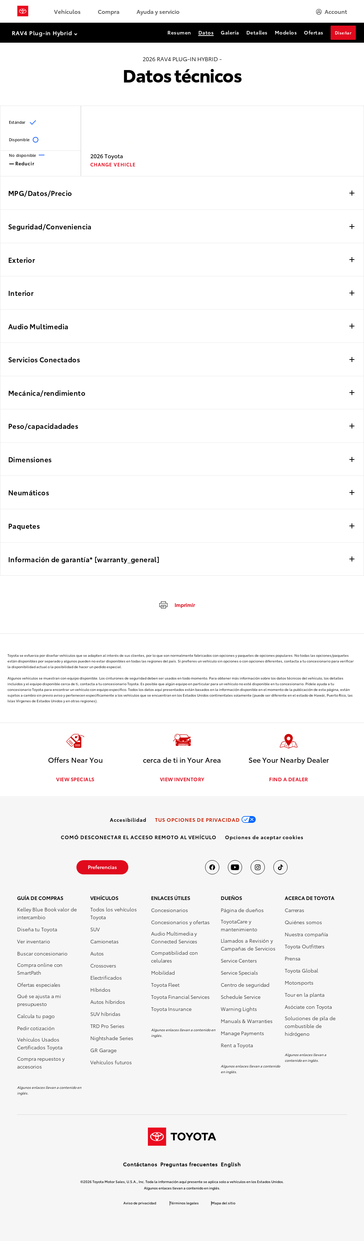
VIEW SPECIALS (75, 779)
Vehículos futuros (111, 1062)
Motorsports (299, 982)
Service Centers (239, 960)
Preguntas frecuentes (189, 1164)
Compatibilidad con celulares (174, 956)
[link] (128, 819)
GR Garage (103, 1050)
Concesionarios (169, 910)
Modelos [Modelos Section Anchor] (286, 32)
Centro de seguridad (245, 984)
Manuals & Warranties (247, 1020)
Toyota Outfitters (305, 946)
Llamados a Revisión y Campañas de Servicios (248, 944)
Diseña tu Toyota (37, 929)
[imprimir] (176, 604)
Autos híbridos (107, 1001)
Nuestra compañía (306, 934)
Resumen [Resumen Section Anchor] (179, 32)
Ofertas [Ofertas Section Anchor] (313, 32)
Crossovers (103, 965)
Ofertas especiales (38, 984)
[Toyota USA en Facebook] (212, 867)
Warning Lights (239, 1008)
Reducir (21, 163)
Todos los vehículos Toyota (113, 913)
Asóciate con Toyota (308, 1006)
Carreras (294, 910)
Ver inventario (33, 941)
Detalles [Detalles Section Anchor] (257, 32)
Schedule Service (240, 996)
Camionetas (104, 941)
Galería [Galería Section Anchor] (230, 32)
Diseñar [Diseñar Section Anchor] (343, 33)
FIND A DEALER (288, 779)
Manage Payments (242, 1033)
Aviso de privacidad (139, 1202)
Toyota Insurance (171, 1008)
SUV (95, 929)
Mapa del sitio (223, 1202)
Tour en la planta (305, 994)
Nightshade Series (111, 1038)
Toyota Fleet (165, 984)
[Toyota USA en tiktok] (280, 867)
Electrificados (106, 977)
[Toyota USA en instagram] (258, 867)
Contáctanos (140, 1164)
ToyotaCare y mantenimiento (239, 925)
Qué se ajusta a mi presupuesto (39, 999)
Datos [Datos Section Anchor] (206, 32)
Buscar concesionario (42, 953)
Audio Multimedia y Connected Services (174, 937)
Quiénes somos (303, 922)
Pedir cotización (35, 1028)
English (231, 1164)
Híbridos (100, 989)
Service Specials (239, 972)
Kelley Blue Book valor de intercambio (47, 913)
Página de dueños (242, 910)
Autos (97, 953)
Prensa (292, 958)
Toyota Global (301, 970)
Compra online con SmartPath (40, 968)
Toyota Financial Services (180, 996)
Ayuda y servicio (158, 11)
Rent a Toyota (237, 1045)
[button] (264, 837)
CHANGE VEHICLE (113, 164)
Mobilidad (163, 972)
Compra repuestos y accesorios (41, 1062)
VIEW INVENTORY (182, 779)
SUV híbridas (105, 1013)
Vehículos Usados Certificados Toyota (40, 1043)
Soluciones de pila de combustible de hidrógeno (310, 1025)
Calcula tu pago (36, 1015)
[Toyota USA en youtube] (235, 867)
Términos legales (184, 1202)
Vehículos (67, 11)
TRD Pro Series (107, 1025)
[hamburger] (331, 11)
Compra (108, 11)
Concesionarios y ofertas (180, 922)
